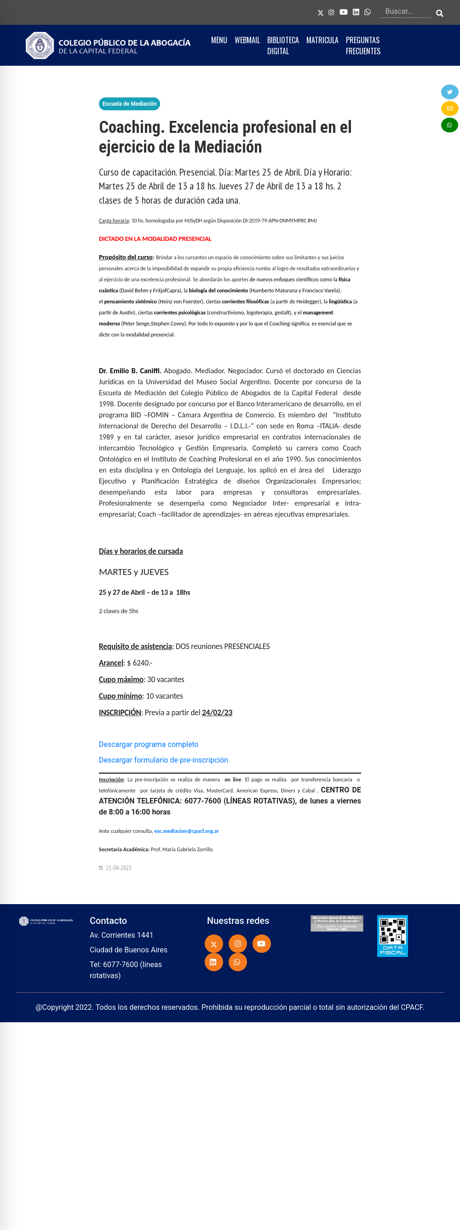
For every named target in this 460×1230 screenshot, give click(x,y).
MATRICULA (322, 40)
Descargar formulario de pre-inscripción (163, 760)
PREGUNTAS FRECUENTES (363, 45)
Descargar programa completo (149, 744)
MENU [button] (219, 40)
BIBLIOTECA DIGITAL (283, 45)
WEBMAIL (247, 40)
